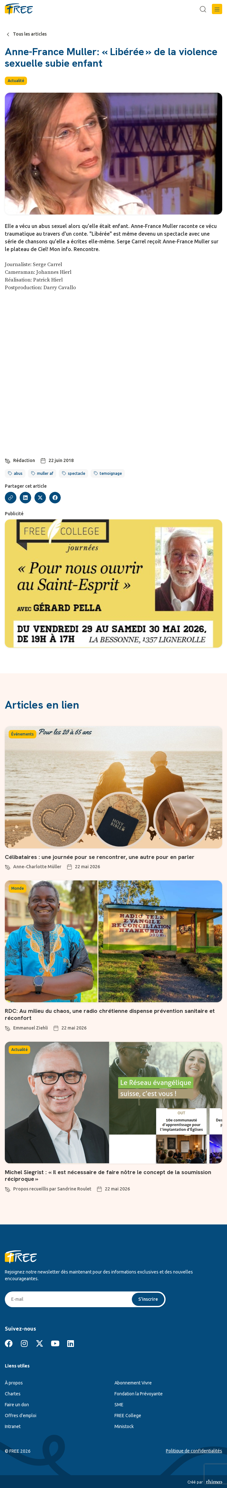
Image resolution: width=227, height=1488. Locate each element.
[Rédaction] (8, 460)
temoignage (111, 473)
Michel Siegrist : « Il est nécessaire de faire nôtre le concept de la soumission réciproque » (108, 1175)
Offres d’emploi (20, 1415)
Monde (17, 888)
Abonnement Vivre (133, 1382)
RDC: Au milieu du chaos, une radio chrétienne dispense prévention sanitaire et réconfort (110, 1014)
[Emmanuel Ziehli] (8, 1027)
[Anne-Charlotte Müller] (8, 866)
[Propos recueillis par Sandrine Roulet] (8, 1188)
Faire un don (17, 1404)
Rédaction (24, 460)
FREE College (127, 1415)
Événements (22, 734)
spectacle (76, 473)
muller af (45, 473)
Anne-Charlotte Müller (37, 866)
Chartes (13, 1393)
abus (18, 473)
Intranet (13, 1426)
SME (118, 1404)
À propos (14, 1382)
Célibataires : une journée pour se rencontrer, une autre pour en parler (100, 857)
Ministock (124, 1426)
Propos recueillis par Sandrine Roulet (52, 1188)
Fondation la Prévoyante (138, 1393)
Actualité (16, 81)
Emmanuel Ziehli (30, 1027)
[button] (217, 9)
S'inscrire (148, 1299)
